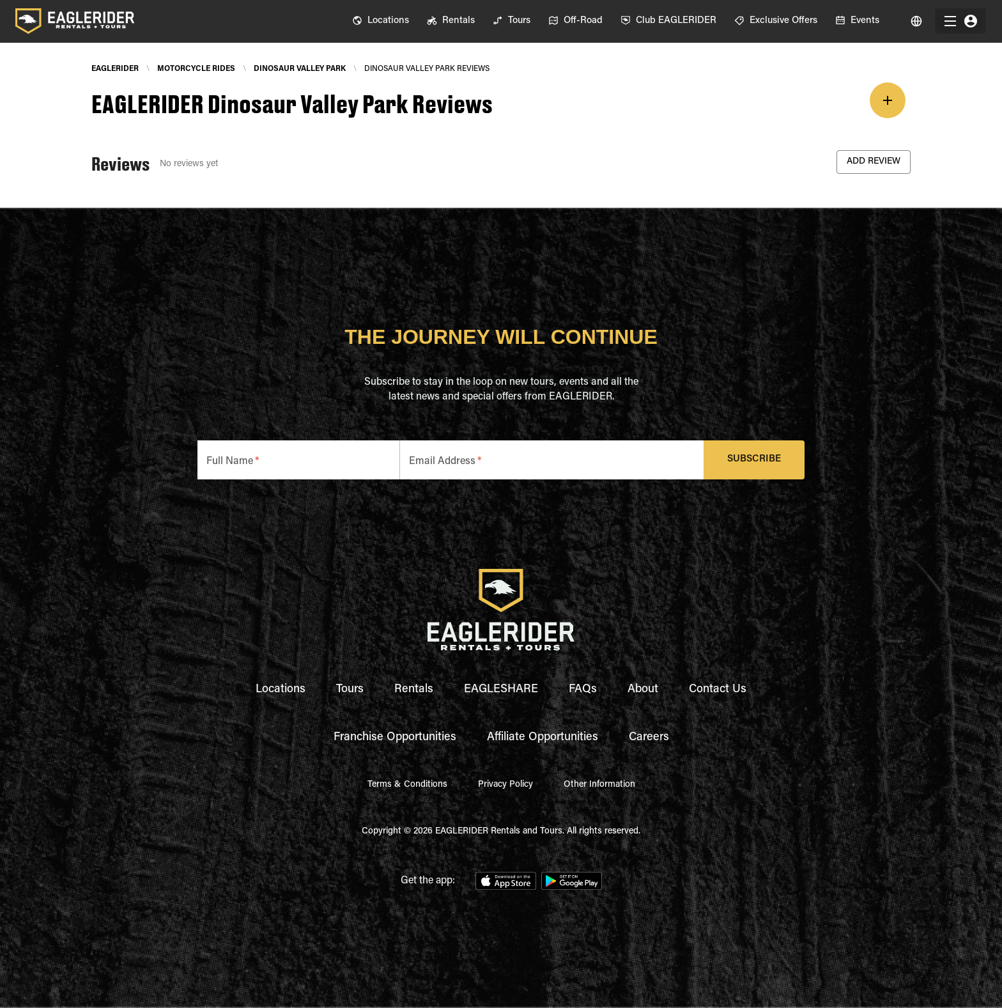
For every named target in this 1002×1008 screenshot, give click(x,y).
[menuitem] (380, 21)
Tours (350, 689)
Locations (280, 689)
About (643, 689)
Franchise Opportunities (395, 737)
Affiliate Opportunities (542, 737)
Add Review (873, 162)
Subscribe (754, 459)
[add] (888, 100)
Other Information (599, 784)
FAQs (583, 689)
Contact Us (717, 689)
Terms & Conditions (407, 784)
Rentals (413, 689)
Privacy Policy (505, 784)
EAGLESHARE (501, 689)
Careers (649, 737)
